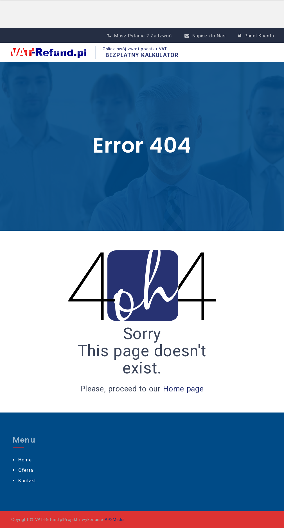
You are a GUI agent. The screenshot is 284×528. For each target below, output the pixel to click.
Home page (183, 388)
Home (25, 460)
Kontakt (27, 480)
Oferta (25, 470)
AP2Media (115, 519)
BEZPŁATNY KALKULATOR (142, 55)
